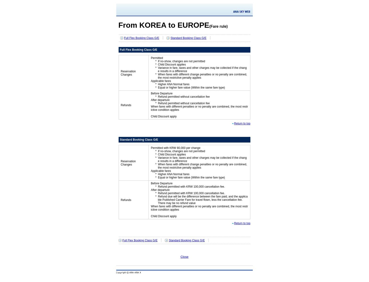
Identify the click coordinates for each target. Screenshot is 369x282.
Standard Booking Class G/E (188, 38)
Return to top (242, 123)
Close (184, 257)
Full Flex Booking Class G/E (141, 38)
